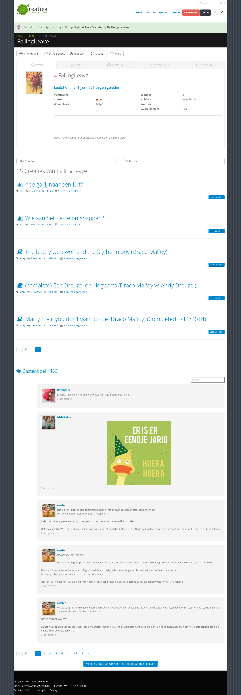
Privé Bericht (54, 53)
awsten (61, 505)
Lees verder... (216, 197)
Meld (115, 53)
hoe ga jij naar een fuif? (49, 184)
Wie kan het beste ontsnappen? (60, 218)
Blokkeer (77, 53)
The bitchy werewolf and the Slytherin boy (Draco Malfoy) (91, 252)
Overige (175, 12)
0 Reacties (34, 191)
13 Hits (49, 224)
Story (22, 258)
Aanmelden (191, 12)
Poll (22, 191)
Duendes (29, 27)
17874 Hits (52, 325)
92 (75, 653)
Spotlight (97, 53)
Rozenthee (63, 390)
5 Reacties (36, 291)
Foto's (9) (115, 65)
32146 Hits (52, 291)
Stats (75, 65)
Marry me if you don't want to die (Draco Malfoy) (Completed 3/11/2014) (111, 319)
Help (28, 690)
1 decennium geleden (69, 191)
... (68, 653)
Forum (163, 12)
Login (205, 12)
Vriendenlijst (29, 53)
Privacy (54, 690)
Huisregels (40, 690)
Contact (18, 690)
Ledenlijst (33, 35)
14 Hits (49, 191)
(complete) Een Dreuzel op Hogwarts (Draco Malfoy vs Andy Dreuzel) (106, 285)
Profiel (36, 65)
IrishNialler (64, 417)
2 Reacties (36, 258)
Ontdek (150, 12)
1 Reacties (34, 224)
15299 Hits (52, 258)
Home (138, 12)
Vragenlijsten (158, 65)
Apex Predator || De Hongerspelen (105, 27)
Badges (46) (203, 65)
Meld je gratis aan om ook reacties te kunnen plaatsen (120, 663)
